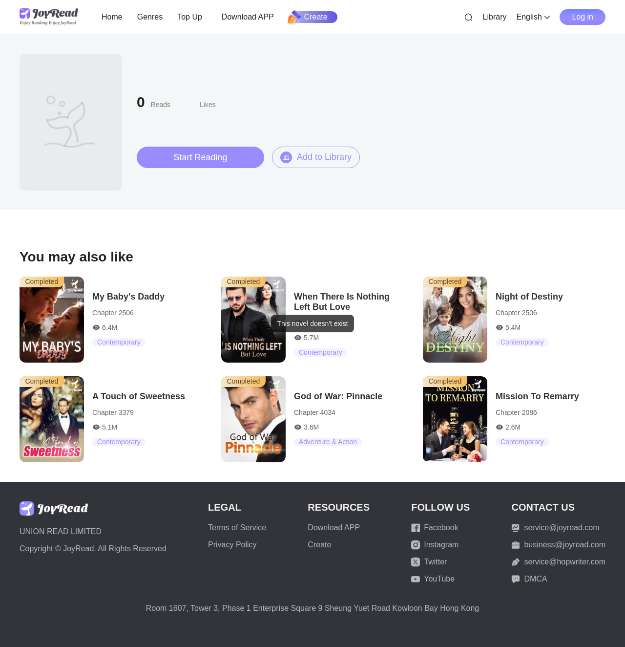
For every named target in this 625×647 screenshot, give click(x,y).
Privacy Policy (232, 544)
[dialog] (312, 323)
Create (308, 17)
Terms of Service (237, 527)
